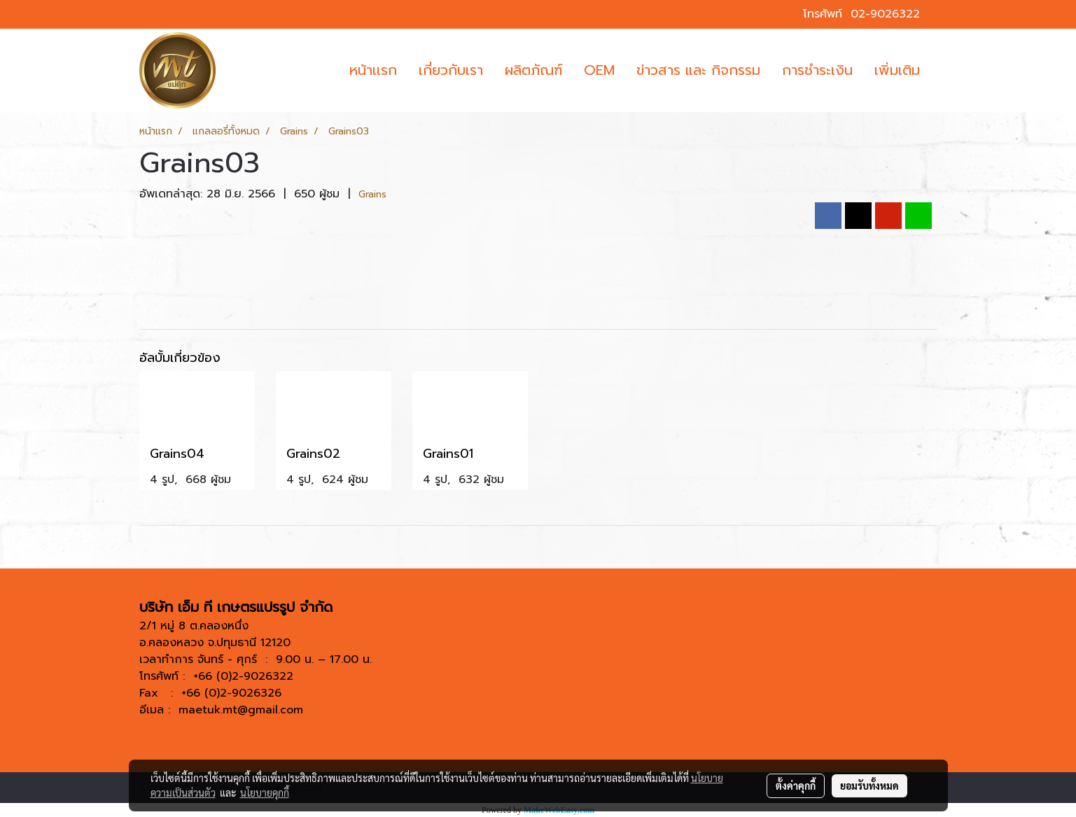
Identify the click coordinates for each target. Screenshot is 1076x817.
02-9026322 (885, 14)
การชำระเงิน (817, 70)
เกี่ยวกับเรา (451, 70)
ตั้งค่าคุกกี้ (796, 785)
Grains (372, 194)
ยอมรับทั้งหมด (869, 785)
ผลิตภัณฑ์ (533, 70)
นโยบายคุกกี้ (264, 792)
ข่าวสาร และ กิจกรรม (698, 70)
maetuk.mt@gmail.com (241, 709)
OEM (599, 70)
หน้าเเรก (373, 70)
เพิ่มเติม (897, 70)
